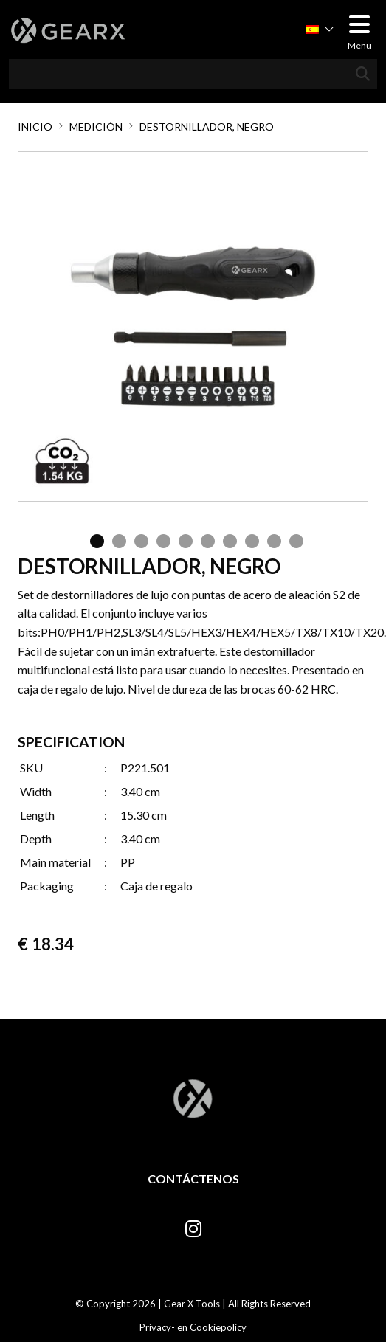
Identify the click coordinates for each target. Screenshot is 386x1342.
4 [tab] (160, 538)
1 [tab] (93, 538)
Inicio (35, 126)
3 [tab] (138, 538)
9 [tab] (270, 538)
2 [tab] (115, 538)
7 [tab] (226, 538)
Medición (96, 126)
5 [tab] (182, 538)
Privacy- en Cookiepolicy (193, 1327)
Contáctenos (193, 1179)
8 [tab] (248, 538)
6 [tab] (204, 538)
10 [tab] (293, 538)
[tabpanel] (193, 326)
